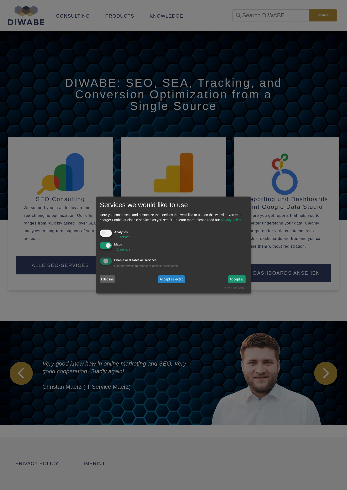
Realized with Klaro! (233, 287)
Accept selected (172, 279)
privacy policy (231, 220)
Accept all (237, 279)
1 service (122, 237)
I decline (107, 279)
